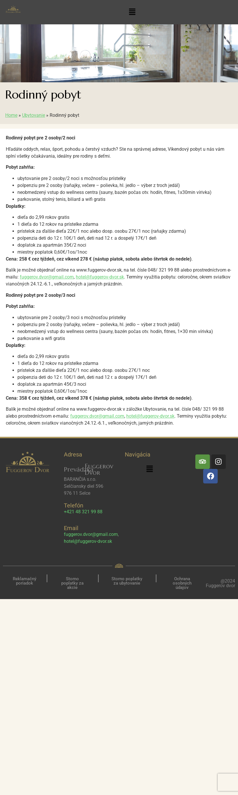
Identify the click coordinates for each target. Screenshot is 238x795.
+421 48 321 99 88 (83, 511)
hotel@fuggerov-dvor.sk (100, 277)
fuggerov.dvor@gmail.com (47, 277)
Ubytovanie (33, 115)
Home (11, 115)
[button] (132, 12)
